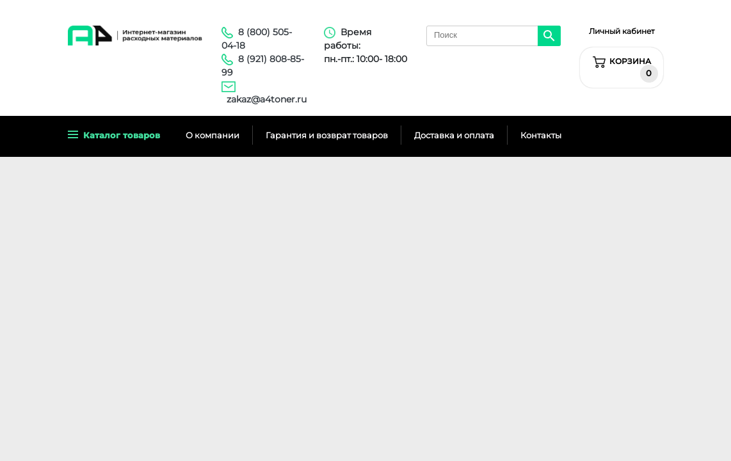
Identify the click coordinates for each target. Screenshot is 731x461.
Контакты (540, 135)
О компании (212, 135)
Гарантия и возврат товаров (327, 135)
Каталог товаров (114, 135)
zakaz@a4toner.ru (267, 99)
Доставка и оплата (454, 135)
